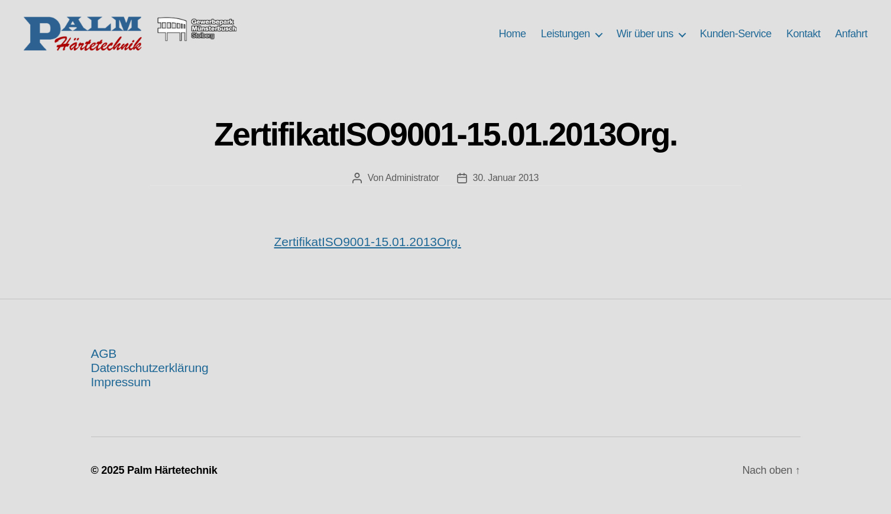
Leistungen (565, 39)
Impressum (121, 392)
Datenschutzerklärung (150, 377)
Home (512, 39)
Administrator (412, 188)
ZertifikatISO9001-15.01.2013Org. (367, 251)
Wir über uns (645, 39)
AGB (104, 363)
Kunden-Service (736, 39)
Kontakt (803, 39)
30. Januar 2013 (506, 188)
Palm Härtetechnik (172, 480)
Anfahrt (851, 39)
